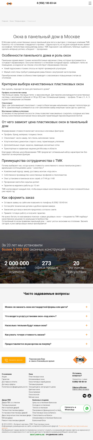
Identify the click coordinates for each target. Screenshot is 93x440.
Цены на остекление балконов (44, 403)
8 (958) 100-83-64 (46, 3)
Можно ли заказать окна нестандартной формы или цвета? (46, 306)
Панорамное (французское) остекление (48, 410)
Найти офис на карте (80, 389)
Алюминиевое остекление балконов (47, 418)
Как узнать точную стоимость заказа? (46, 334)
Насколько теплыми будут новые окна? (46, 325)
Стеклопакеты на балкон (42, 415)
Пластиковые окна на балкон (44, 413)
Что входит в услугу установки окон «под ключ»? (46, 316)
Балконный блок (39, 420)
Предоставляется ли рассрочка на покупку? (46, 343)
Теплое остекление (40, 408)
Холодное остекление (41, 405)
